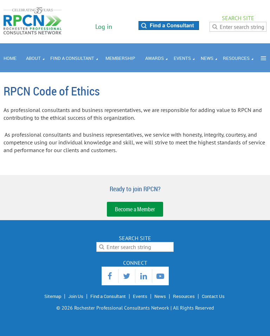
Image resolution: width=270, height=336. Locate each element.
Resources (184, 296)
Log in (103, 27)
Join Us (75, 296)
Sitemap (52, 296)
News (160, 296)
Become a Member (135, 209)
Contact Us (213, 296)
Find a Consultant (108, 296)
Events (140, 296)
